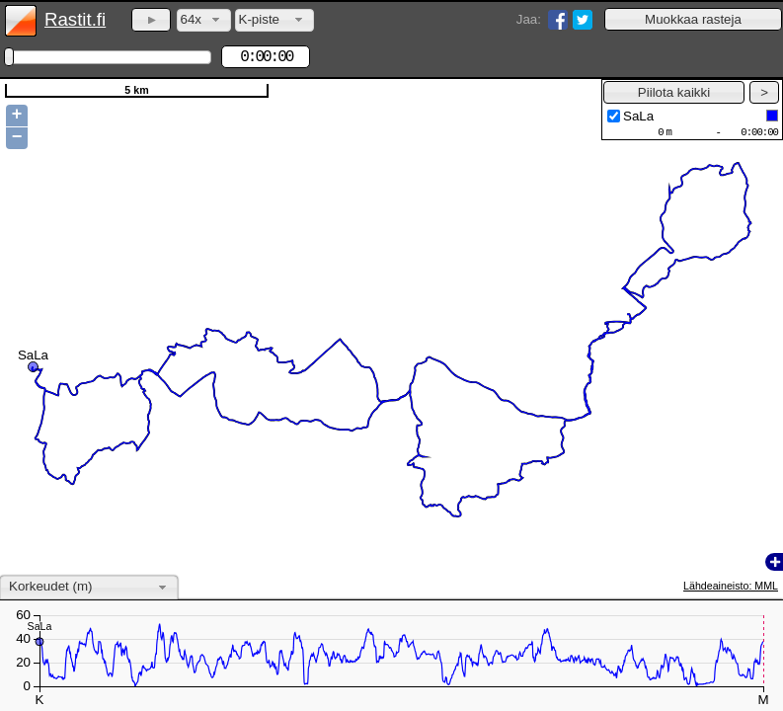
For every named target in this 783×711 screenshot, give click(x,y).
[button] (693, 19)
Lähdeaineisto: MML (730, 586)
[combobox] (204, 20)
